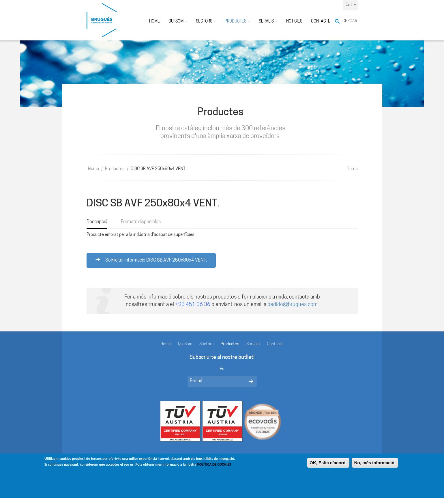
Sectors (206, 21)
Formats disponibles (141, 222)
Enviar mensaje (251, 381)
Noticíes (294, 21)
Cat (351, 5)
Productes (237, 21)
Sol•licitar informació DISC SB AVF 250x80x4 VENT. (151, 260)
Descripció (97, 222)
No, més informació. (375, 465)
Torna (352, 169)
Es (222, 369)
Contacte (320, 21)
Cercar (349, 21)
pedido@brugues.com (292, 304)
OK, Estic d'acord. (328, 465)
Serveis (268, 21)
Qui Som (177, 21)
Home (154, 21)
